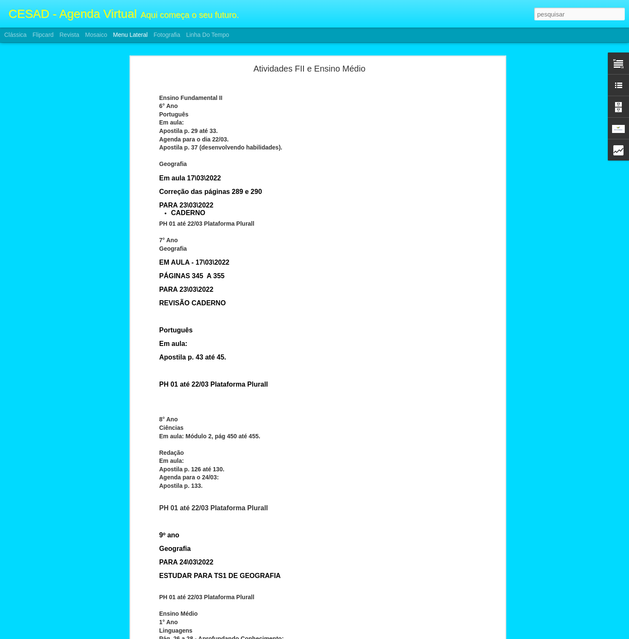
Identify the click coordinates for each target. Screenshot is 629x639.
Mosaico (96, 34)
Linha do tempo (207, 34)
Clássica (15, 34)
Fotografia (167, 34)
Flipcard (43, 34)
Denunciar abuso (376, 634)
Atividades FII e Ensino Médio (310, 51)
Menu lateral (130, 34)
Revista (69, 34)
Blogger (348, 634)
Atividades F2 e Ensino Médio (54, 623)
